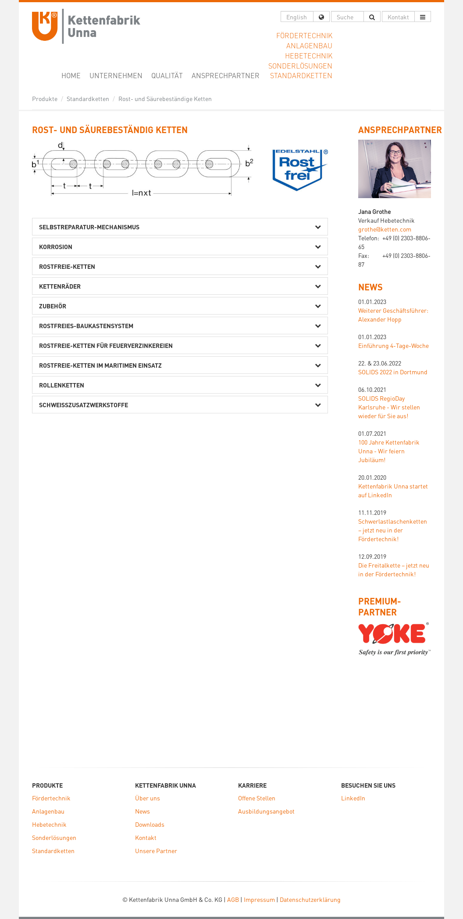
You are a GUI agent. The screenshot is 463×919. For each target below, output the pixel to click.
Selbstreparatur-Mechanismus (89, 227)
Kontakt (146, 837)
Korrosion (55, 246)
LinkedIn (353, 798)
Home (73, 75)
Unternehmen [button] (115, 75)
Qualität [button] (167, 75)
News (370, 287)
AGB (233, 899)
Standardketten (88, 98)
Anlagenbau (48, 811)
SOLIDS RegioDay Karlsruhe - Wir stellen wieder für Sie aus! (389, 407)
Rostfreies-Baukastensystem (86, 325)
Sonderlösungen (54, 837)
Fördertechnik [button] (304, 35)
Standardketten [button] (301, 75)
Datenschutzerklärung (310, 899)
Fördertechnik (51, 798)
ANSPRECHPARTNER (400, 129)
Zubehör (52, 306)
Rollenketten (61, 385)
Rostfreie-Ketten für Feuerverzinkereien (106, 345)
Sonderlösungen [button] (300, 65)
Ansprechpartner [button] (226, 75)
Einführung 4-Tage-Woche (393, 345)
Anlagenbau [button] (309, 45)
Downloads (149, 824)
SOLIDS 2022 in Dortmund (392, 372)
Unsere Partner (156, 850)
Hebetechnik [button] (308, 55)
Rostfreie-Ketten (67, 266)
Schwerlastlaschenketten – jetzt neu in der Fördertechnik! (392, 530)
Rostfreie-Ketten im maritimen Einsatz (100, 365)
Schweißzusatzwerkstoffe (83, 405)
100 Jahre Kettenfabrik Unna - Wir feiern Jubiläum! (389, 450)
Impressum (259, 899)
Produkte (44, 98)
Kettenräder (60, 286)
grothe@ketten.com (384, 229)
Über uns (147, 798)
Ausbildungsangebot (266, 811)
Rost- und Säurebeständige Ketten (165, 98)
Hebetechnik (49, 824)
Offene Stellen (256, 798)
